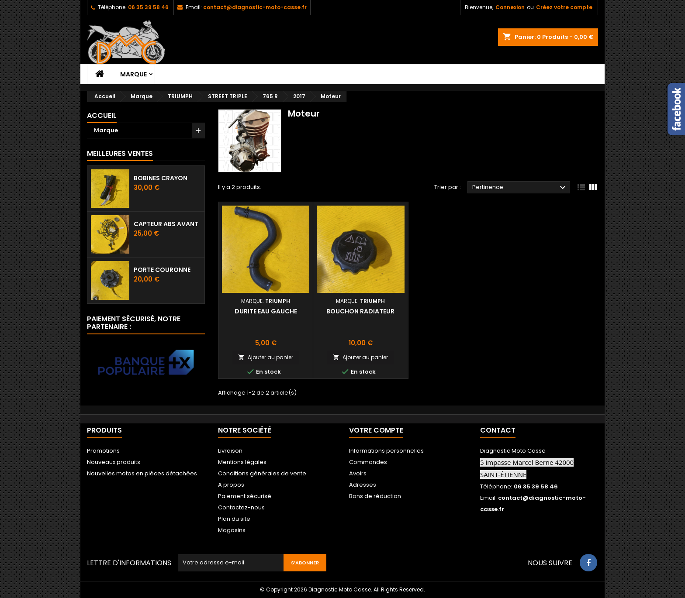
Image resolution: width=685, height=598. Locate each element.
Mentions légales (242, 462)
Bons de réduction (375, 496)
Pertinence (520, 187)
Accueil (102, 115)
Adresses (362, 485)
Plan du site (234, 519)
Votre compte (376, 430)
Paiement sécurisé (244, 496)
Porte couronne (162, 269)
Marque (133, 74)
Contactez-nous (241, 507)
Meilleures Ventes (120, 153)
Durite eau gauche (266, 311)
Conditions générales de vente (262, 473)
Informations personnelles (386, 451)
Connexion (510, 7)
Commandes (368, 462)
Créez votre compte (564, 7)
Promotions (103, 451)
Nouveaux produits (113, 462)
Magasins (232, 530)
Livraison (230, 451)
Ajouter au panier (265, 357)
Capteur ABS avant (166, 223)
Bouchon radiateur (360, 311)
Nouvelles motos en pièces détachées (142, 473)
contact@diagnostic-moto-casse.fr (255, 7)
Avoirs (358, 473)
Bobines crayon (160, 178)
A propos (231, 485)
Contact (497, 430)
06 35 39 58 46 (148, 7)
